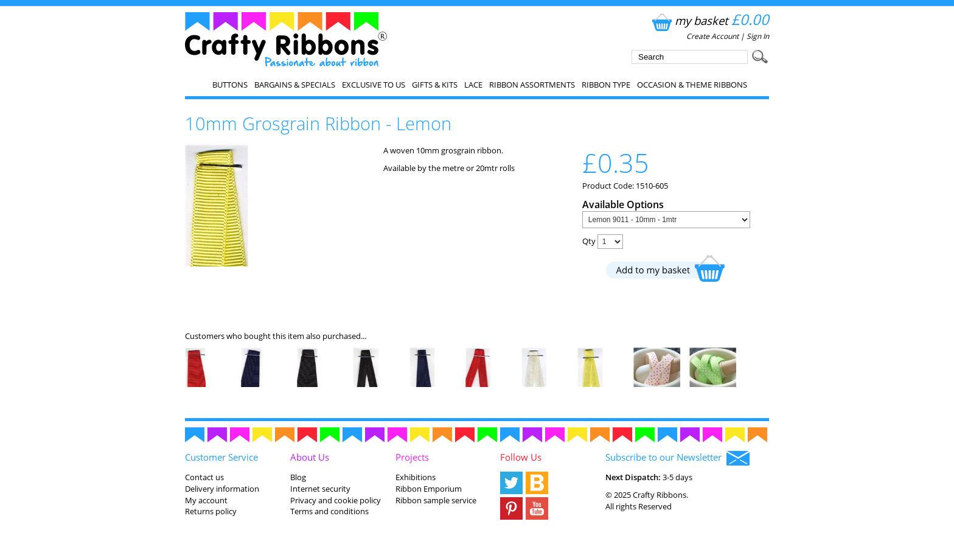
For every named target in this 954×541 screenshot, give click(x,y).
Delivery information (222, 488)
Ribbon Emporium (428, 488)
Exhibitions (415, 477)
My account (206, 500)
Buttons (230, 84)
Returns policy (211, 511)
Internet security (320, 488)
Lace (473, 84)
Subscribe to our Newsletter (677, 458)
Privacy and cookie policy (335, 500)
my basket (709, 20)
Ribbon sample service (435, 500)
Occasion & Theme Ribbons (692, 84)
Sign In (758, 36)
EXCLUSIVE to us (373, 84)
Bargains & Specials (294, 84)
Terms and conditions (329, 511)
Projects (412, 457)
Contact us (204, 477)
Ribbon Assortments (532, 84)
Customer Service (221, 457)
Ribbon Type (606, 84)
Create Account (712, 36)
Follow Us (520, 457)
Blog (298, 477)
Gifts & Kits (435, 84)
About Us (309, 457)
